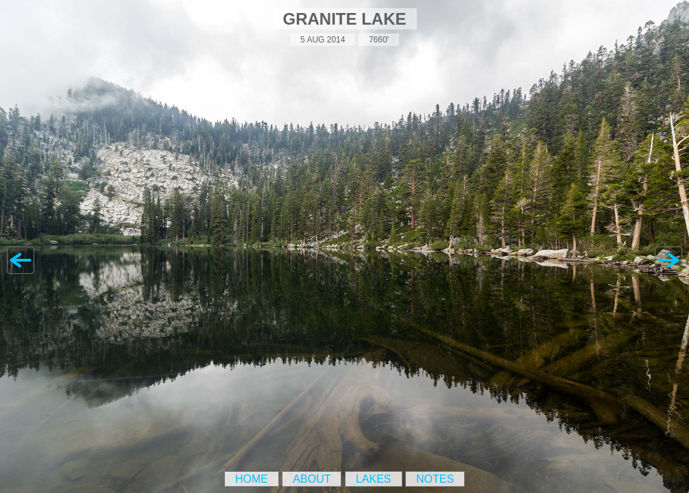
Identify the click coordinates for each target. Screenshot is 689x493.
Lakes (373, 479)
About (311, 479)
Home (251, 479)
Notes (435, 479)
